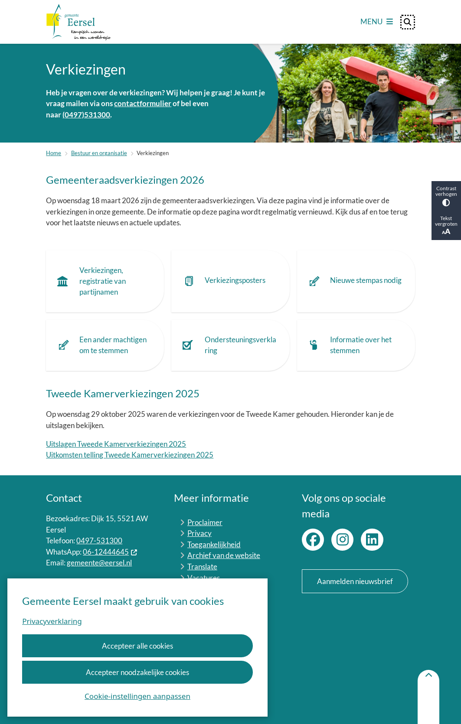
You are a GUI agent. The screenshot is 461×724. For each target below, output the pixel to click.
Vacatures (203, 577)
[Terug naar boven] (428, 697)
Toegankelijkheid (214, 544)
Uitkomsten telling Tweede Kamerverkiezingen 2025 (129, 454)
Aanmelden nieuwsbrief (355, 581)
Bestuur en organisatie (99, 152)
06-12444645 (110, 551)
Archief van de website (223, 555)
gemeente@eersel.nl (99, 562)
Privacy (199, 533)
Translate (202, 566)
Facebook (313, 540)
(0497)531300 (86, 114)
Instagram (342, 540)
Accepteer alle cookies (137, 645)
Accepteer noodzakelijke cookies (137, 672)
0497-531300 (99, 540)
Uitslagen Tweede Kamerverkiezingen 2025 (116, 443)
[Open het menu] (376, 22)
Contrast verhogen (446, 195)
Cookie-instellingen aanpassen (137, 696)
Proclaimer (204, 522)
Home (53, 152)
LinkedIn (372, 540)
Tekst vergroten (446, 225)
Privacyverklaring (52, 621)
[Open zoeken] (407, 22)
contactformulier (142, 103)
